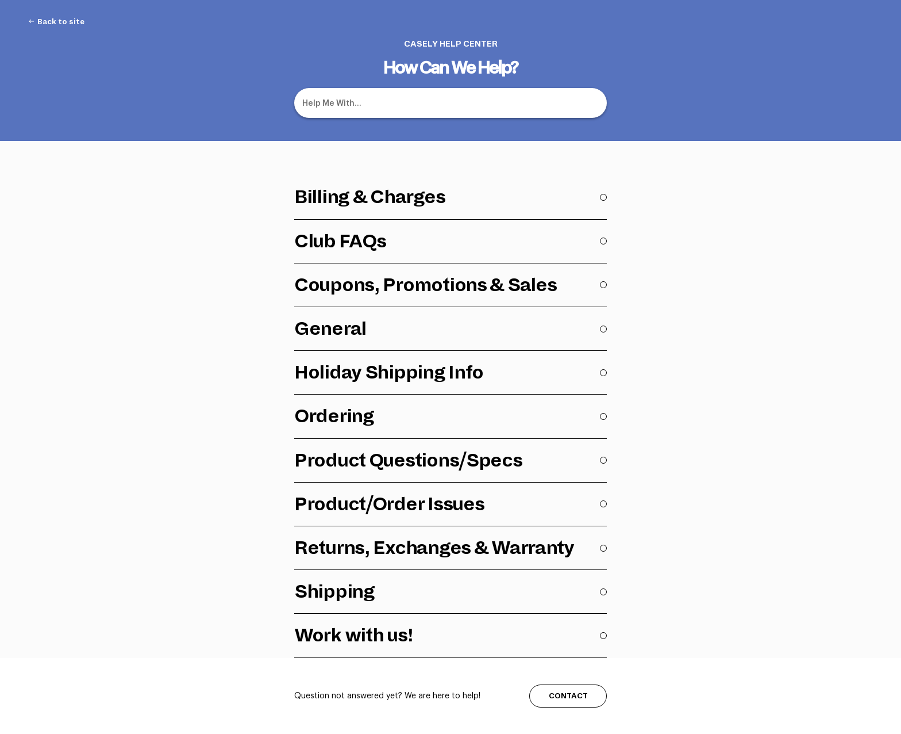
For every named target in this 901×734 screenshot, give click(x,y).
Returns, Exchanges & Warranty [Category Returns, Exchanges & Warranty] (434, 548)
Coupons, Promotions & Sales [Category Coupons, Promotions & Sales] (425, 285)
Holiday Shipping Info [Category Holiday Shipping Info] (388, 372)
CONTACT (568, 695)
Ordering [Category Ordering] (334, 416)
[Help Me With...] (450, 103)
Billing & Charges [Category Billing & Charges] (369, 197)
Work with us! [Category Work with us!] (353, 635)
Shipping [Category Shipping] (334, 591)
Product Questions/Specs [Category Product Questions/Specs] (408, 460)
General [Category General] (330, 328)
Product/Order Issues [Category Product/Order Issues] (389, 504)
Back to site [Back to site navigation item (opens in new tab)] (60, 21)
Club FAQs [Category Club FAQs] (340, 241)
